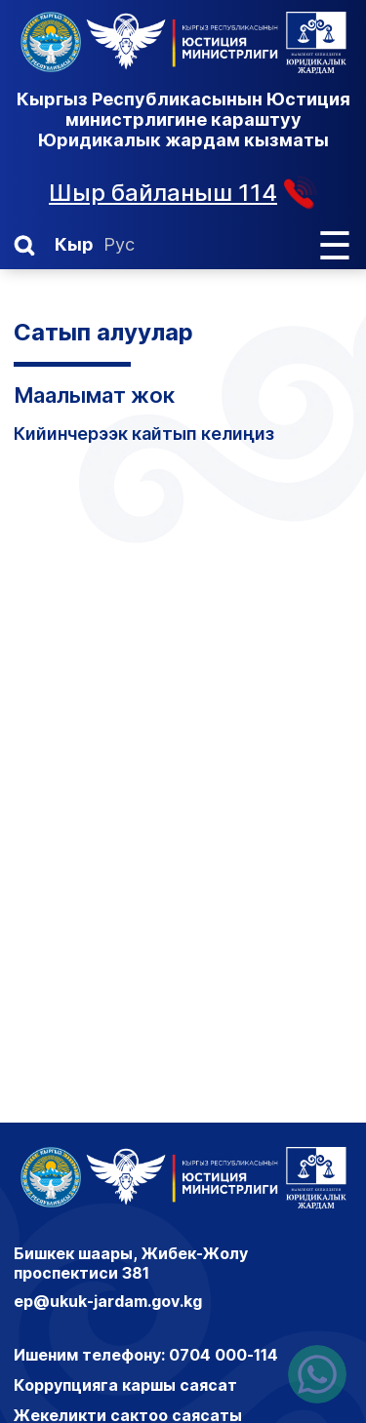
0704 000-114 (223, 1354)
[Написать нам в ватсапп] (317, 1374)
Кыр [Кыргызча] (74, 244)
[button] (24, 246)
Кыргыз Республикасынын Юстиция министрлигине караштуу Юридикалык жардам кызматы (183, 119)
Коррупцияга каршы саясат (125, 1385)
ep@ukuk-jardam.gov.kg (108, 1301)
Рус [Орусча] (119, 244)
